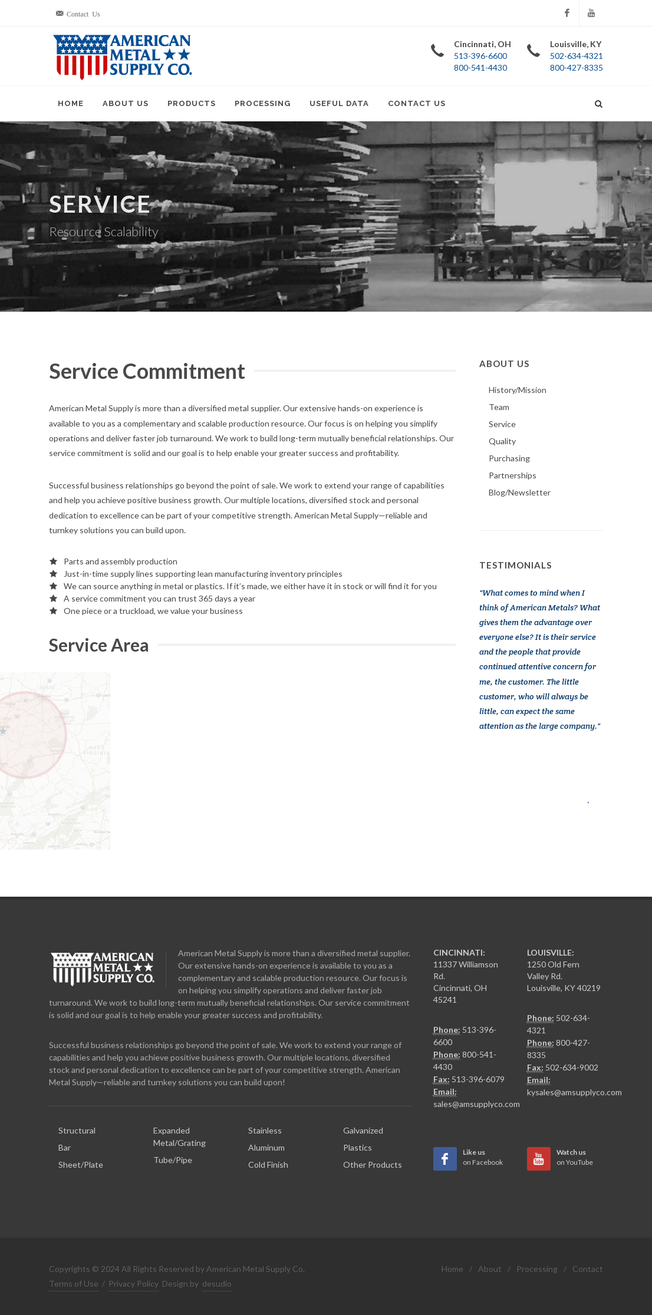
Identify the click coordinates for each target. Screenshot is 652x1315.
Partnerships (512, 475)
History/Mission (517, 390)
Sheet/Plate (80, 1164)
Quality (502, 441)
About (490, 1269)
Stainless (265, 1130)
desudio (217, 1283)
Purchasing (509, 458)
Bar (64, 1147)
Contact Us (417, 103)
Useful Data (339, 103)
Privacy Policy (133, 1283)
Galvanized (363, 1130)
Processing (263, 103)
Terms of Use (73, 1283)
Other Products (372, 1164)
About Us (126, 103)
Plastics (357, 1147)
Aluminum (266, 1147)
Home (71, 103)
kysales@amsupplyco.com (574, 1092)
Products (191, 103)
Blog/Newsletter (520, 492)
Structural (77, 1130)
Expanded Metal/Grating (179, 1136)
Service (502, 424)
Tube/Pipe (172, 1160)
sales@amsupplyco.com (476, 1104)
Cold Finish (268, 1164)
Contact (587, 1269)
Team (499, 407)
